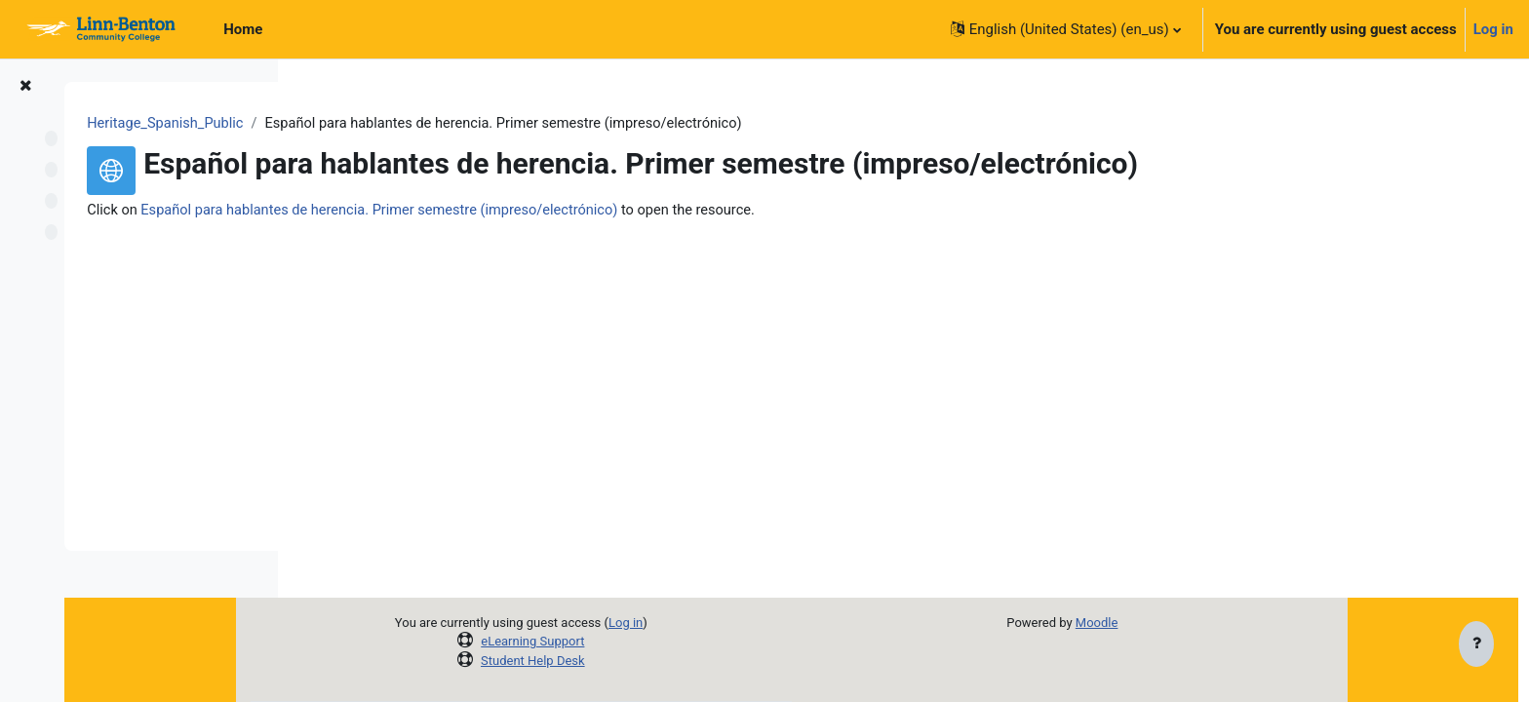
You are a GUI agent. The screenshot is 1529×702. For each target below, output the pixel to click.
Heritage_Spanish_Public (396, 124)
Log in (1493, 29)
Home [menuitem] (242, 29)
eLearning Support (629, 641)
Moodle (1192, 622)
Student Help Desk (629, 660)
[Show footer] (1476, 645)
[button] (1066, 29)
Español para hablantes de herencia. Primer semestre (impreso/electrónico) (617, 211)
